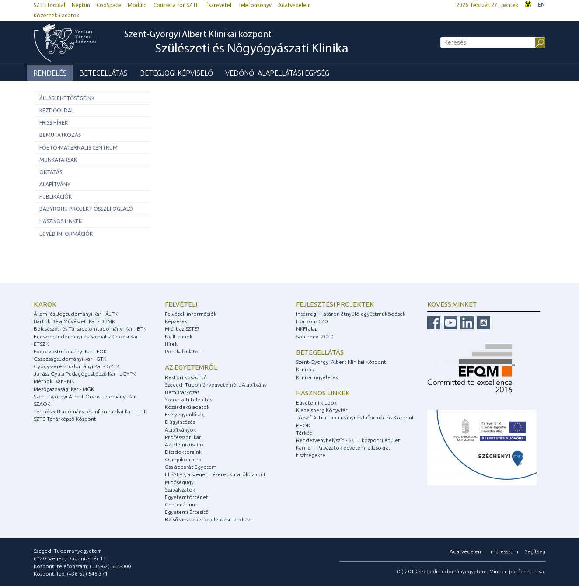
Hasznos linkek (60, 221)
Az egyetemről (191, 367)
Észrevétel (218, 5)
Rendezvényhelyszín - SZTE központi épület (348, 440)
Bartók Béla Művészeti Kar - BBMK (74, 321)
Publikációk (55, 196)
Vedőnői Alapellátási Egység (277, 73)
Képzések (176, 321)
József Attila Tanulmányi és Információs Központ (355, 417)
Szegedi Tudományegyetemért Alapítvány (216, 384)
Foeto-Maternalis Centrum (78, 147)
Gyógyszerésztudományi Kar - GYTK (76, 366)
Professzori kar (183, 437)
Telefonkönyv (255, 5)
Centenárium (181, 504)
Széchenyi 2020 (314, 336)
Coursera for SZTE (176, 5)
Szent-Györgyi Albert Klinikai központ (236, 43)
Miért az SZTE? (182, 328)
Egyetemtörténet (186, 497)
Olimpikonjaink (183, 459)
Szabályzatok (180, 489)
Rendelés (50, 73)
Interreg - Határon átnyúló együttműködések (350, 314)
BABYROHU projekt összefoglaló (86, 209)
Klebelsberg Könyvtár (322, 410)
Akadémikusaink (184, 444)
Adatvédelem (294, 5)
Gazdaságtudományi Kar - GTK (70, 359)
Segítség (535, 551)
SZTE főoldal (49, 5)
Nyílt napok (178, 336)
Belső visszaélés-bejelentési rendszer (209, 519)
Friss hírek (53, 123)
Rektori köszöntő (186, 377)
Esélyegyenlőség (185, 414)
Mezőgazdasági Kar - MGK (64, 389)
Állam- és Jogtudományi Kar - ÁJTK (76, 314)
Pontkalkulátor (183, 351)
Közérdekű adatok (56, 15)
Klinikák (305, 369)
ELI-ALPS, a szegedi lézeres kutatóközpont (215, 474)
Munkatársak (58, 160)
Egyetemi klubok (316, 402)
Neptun (81, 5)
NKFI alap (307, 328)
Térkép (304, 433)
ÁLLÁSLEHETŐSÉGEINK (66, 98)
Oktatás (50, 172)
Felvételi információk (190, 314)
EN (541, 4)
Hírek (171, 344)
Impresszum (503, 551)
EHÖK (303, 425)
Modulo (137, 5)
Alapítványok (180, 430)
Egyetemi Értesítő (187, 512)
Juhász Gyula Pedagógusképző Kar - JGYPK (85, 374)
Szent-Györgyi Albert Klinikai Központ (341, 362)
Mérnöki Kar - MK (54, 381)
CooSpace (109, 5)
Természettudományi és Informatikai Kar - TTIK (90, 411)
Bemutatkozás (60, 135)
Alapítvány (54, 184)
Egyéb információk (66, 234)
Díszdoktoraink (183, 452)
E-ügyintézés (180, 422)
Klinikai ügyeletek (317, 377)
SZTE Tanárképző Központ (65, 419)
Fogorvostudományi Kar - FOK (70, 351)
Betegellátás (103, 73)
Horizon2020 (312, 321)
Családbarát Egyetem (190, 467)
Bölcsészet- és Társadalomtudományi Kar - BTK (90, 328)
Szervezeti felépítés (188, 399)
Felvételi (181, 304)
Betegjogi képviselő (176, 73)
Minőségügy (179, 482)
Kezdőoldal (56, 110)
